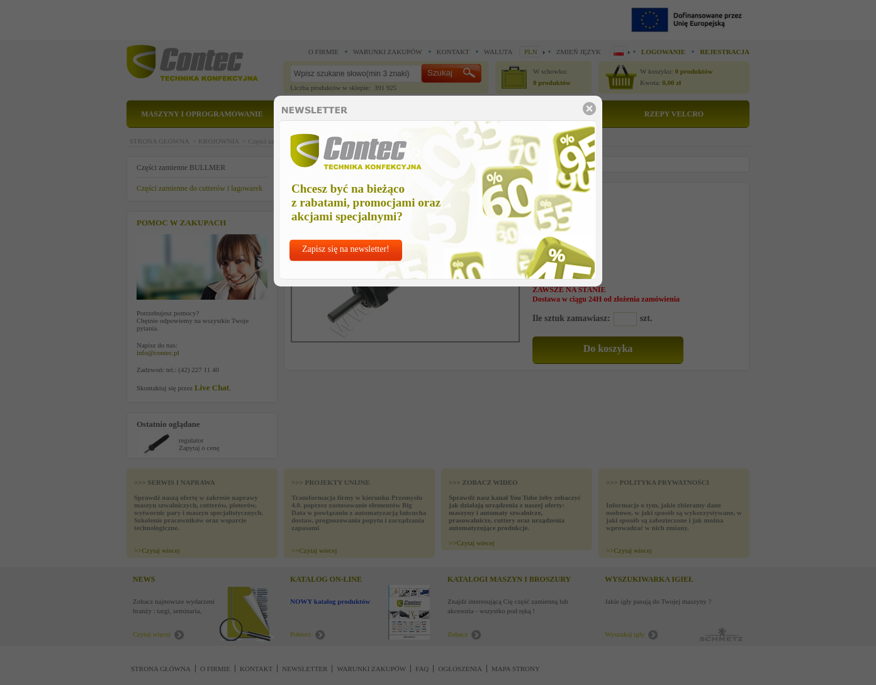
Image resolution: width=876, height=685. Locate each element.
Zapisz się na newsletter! (346, 249)
